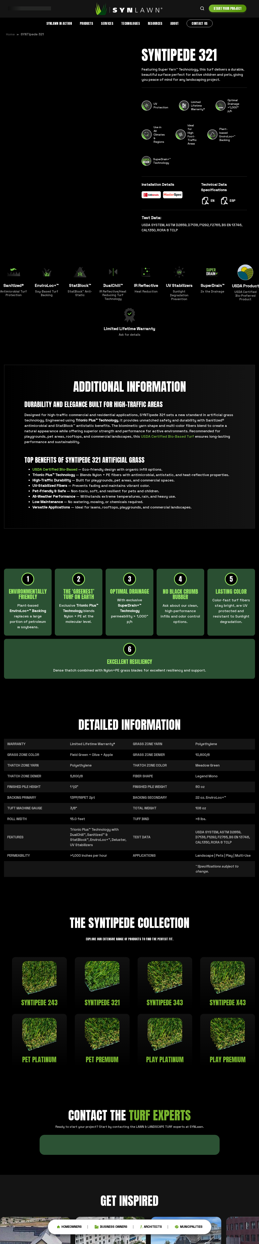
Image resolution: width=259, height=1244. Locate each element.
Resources (155, 23)
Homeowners (69, 1228)
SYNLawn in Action (59, 23)
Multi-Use (243, 855)
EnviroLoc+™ (100, 840)
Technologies (130, 23)
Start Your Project (228, 8)
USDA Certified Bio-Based (54, 469)
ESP (227, 201)
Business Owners (111, 1228)
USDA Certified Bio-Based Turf (167, 436)
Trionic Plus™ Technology (90, 829)
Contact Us (199, 23)
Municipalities (188, 1228)
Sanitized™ (96, 835)
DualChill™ (78, 835)
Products (86, 23)
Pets (219, 855)
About (174, 23)
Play (229, 855)
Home (10, 34)
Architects (151, 1228)
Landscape (204, 855)
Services (107, 23)
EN (207, 201)
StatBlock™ (79, 840)
